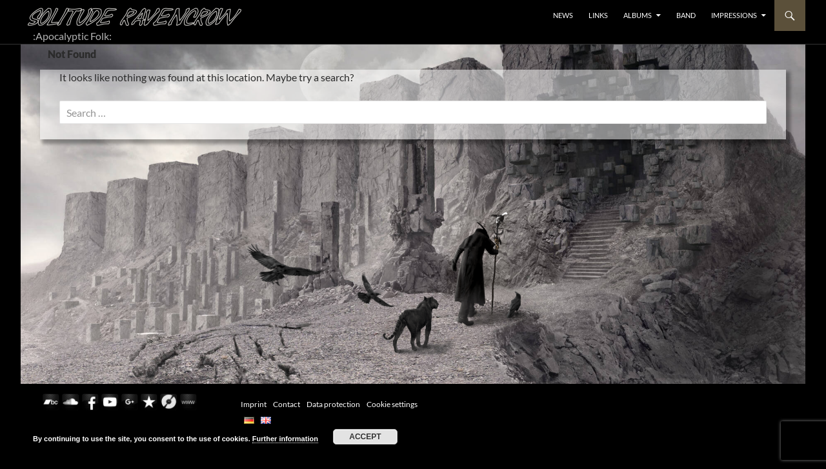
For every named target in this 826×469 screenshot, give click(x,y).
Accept (365, 436)
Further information (285, 439)
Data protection (333, 404)
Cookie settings (392, 404)
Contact (286, 404)
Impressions (734, 15)
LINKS (598, 15)
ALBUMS (637, 15)
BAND (686, 15)
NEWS (563, 15)
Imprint (254, 404)
